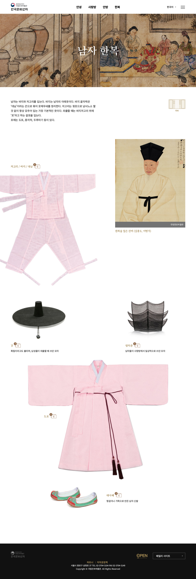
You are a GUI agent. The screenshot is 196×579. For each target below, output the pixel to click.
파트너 (90, 562)
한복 (117, 7)
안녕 (78, 7)
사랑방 (92, 7)
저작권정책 (102, 562)
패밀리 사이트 (163, 556)
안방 (105, 7)
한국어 (170, 7)
